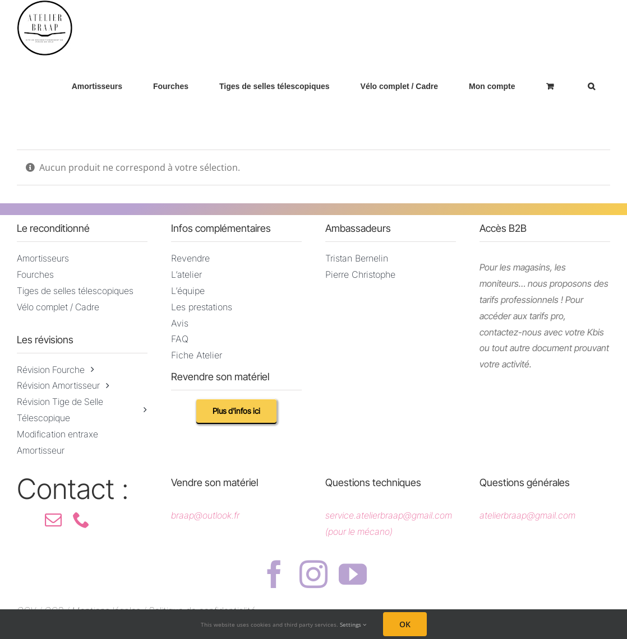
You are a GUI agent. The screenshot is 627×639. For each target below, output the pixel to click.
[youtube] (353, 574)
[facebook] (274, 574)
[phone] (81, 519)
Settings (353, 624)
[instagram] (313, 574)
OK (405, 624)
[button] (591, 86)
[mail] (53, 519)
